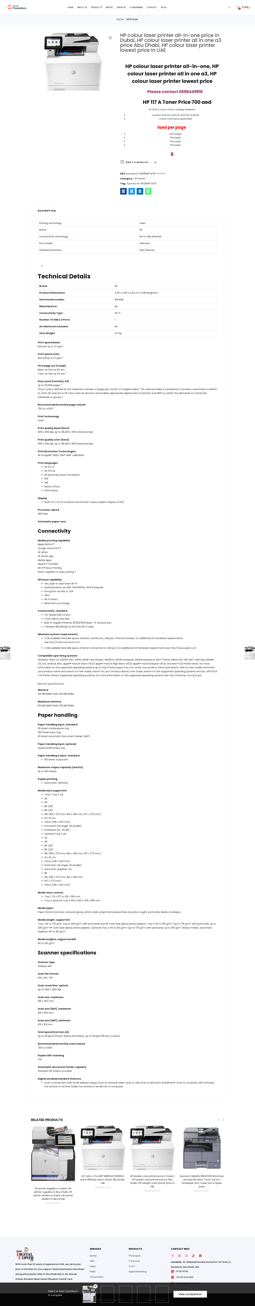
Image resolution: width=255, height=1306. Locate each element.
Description (47, 210)
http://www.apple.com (183, 647)
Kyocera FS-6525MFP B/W (141, 183)
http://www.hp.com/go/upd (185, 674)
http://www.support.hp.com (118, 666)
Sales (93, 1265)
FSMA (92, 1270)
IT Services (134, 1260)
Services (121, 6)
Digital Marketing (138, 1270)
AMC (92, 1260)
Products (96, 6)
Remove (95, 1286)
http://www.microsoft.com (64, 641)
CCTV (132, 1265)
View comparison (190, 1294)
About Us (82, 6)
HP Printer (132, 18)
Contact (152, 6)
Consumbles (96, 1276)
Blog (164, 6)
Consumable (136, 6)
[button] (243, 7)
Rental (109, 6)
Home (70, 6)
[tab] (46, 210)
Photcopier (135, 1255)
